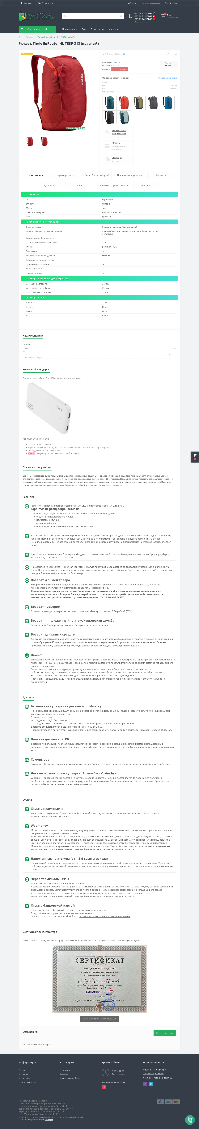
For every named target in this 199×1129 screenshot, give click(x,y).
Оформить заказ (173, 17)
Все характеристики (168, 78)
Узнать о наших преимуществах (99, 1018)
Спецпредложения (27, 1082)
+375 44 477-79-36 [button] (154, 1069)
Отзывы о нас (97, 29)
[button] (27, 3)
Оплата (116, 143)
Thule (119, 62)
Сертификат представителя (113, 185)
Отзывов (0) (147, 185)
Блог (84, 29)
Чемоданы (65, 1070)
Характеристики (65, 175)
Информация (69, 29)
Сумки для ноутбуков (70, 1078)
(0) (124, 54)
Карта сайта (24, 1078)
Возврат (22, 1070)
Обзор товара (35, 175)
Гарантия (161, 175)
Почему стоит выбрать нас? (119, 132)
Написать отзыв (164, 1033)
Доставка (117, 158)
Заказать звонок (141, 22)
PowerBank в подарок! (97, 175)
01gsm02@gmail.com (153, 1073)
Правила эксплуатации (129, 175)
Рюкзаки (29, 37)
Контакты (113, 29)
